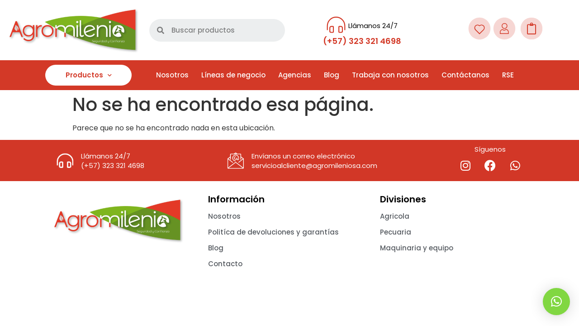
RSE (508, 75)
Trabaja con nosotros (390, 75)
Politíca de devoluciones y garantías (273, 232)
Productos (89, 75)
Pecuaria (395, 232)
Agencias (294, 75)
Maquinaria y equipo (416, 248)
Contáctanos (465, 75)
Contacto (225, 263)
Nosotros (172, 75)
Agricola (394, 216)
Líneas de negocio (233, 75)
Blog (331, 75)
